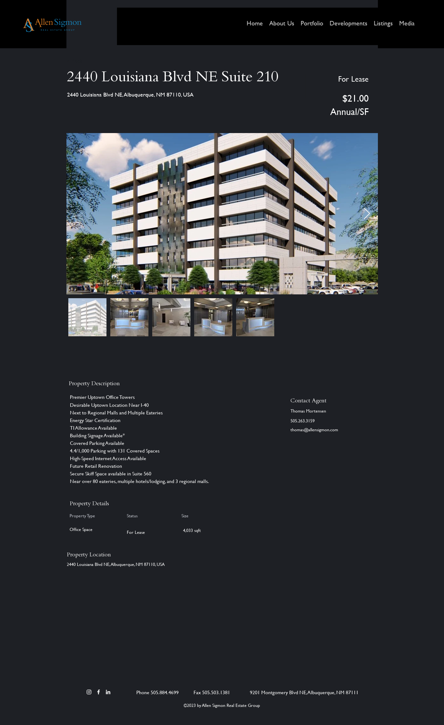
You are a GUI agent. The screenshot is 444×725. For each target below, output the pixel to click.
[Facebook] (98, 692)
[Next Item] (367, 214)
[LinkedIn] (108, 692)
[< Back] (89, 61)
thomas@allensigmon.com (314, 429)
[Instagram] (89, 692)
